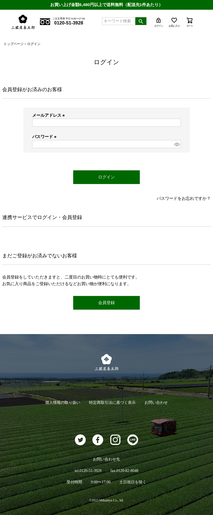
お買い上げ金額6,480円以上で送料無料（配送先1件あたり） (106, 4)
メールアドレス (49, 115)
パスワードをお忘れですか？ (184, 198)
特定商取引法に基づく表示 (112, 402)
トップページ (14, 44)
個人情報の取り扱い (62, 402)
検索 (140, 21)
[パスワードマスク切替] (177, 144)
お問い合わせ (156, 402)
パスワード (45, 137)
